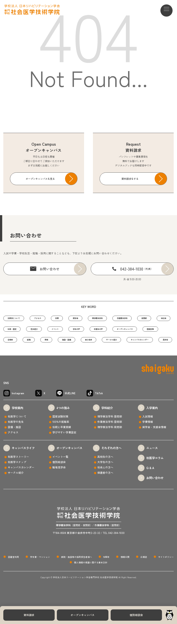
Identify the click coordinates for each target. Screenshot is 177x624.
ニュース (152, 464)
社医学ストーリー (18, 473)
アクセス (48, 319)
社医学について (17, 319)
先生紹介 (92, 331)
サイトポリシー (166, 573)
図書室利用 (13, 573)
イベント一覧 (60, 473)
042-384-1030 (136, 269)
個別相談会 (136, 615)
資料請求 (29, 615)
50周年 (106, 573)
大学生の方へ (105, 478)
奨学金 (95, 319)
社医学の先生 (16, 438)
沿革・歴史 (64, 331)
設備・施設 (14, 443)
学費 (72, 319)
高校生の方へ (105, 473)
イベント (118, 331)
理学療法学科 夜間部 (109, 443)
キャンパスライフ (23, 464)
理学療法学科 (123, 319)
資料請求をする (130, 178)
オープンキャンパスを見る (40, 178)
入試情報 (147, 433)
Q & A (150, 484)
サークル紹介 (72, 355)
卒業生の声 (15, 343)
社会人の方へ (105, 483)
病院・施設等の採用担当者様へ (76, 573)
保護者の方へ (105, 489)
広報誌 (143, 573)
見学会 (141, 355)
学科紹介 (107, 424)
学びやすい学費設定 (64, 448)
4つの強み (63, 424)
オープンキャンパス (82, 615)
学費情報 (147, 438)
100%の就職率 (60, 438)
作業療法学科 (155, 319)
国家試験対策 (60, 433)
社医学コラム (155, 474)
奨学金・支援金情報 (154, 443)
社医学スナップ (17, 478)
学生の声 (145, 331)
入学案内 (152, 424)
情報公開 (125, 573)
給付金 (37, 331)
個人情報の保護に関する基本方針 (90, 578)
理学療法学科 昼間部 (109, 433)
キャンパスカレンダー (109, 355)
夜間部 (12, 331)
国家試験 (82, 343)
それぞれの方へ (111, 464)
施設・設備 (15, 355)
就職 (130, 343)
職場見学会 (59, 483)
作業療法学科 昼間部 (109, 438)
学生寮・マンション (40, 573)
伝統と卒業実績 (61, 443)
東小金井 (43, 355)
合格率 (107, 343)
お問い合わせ (50, 269)
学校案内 (17, 424)
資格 (152, 343)
